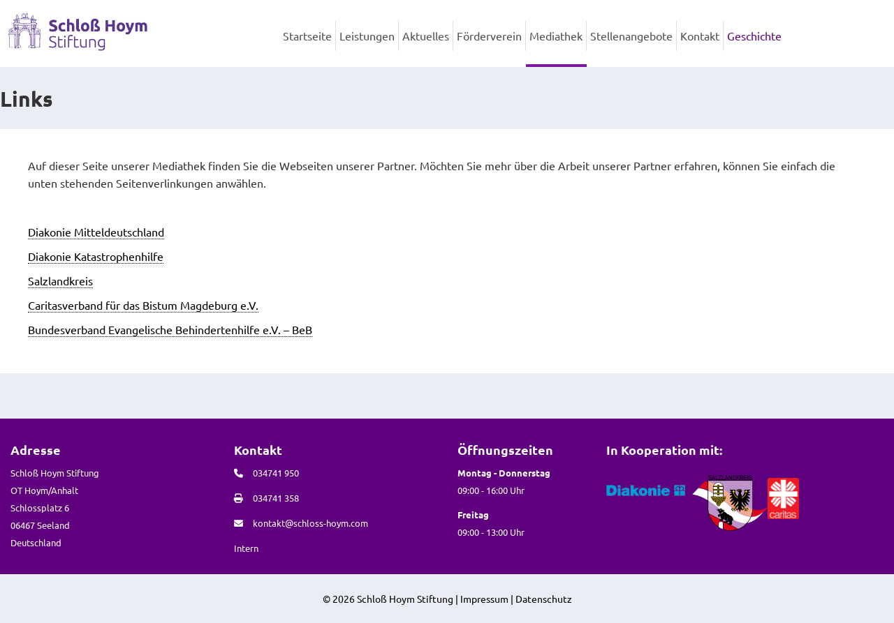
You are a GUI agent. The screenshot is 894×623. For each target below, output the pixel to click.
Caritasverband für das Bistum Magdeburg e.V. (143, 305)
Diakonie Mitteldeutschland (96, 232)
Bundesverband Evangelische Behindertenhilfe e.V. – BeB (170, 329)
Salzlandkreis (60, 280)
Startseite (307, 36)
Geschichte (754, 36)
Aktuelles (425, 36)
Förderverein (489, 36)
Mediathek (555, 36)
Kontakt (699, 36)
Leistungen (367, 36)
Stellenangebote (631, 36)
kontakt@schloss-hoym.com (310, 523)
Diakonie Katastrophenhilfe (95, 256)
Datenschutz (543, 598)
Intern (246, 548)
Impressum (484, 598)
